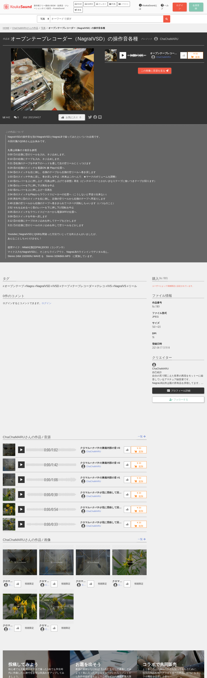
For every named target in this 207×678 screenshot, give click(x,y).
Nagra (30, 286)
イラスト (124, 4)
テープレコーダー (83, 286)
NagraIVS (120, 286)
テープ (65, 286)
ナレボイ (101, 4)
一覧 (142, 436)
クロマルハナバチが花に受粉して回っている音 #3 (100, 492)
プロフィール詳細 (178, 390)
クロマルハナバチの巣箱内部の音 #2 (100, 462)
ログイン (46, 303)
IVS (109, 286)
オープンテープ (14, 286)
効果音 (89, 4)
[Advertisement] (154, 110)
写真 (112, 4)
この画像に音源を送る (154, 70)
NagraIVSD (43, 286)
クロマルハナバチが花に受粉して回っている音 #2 (100, 507)
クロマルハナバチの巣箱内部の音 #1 (100, 477)
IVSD (56, 286)
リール (133, 286)
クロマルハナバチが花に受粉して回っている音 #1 (100, 522)
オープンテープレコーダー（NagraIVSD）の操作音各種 (164, 53)
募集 (78, 10)
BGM (78, 4)
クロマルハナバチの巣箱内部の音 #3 (100, 448)
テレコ (101, 286)
